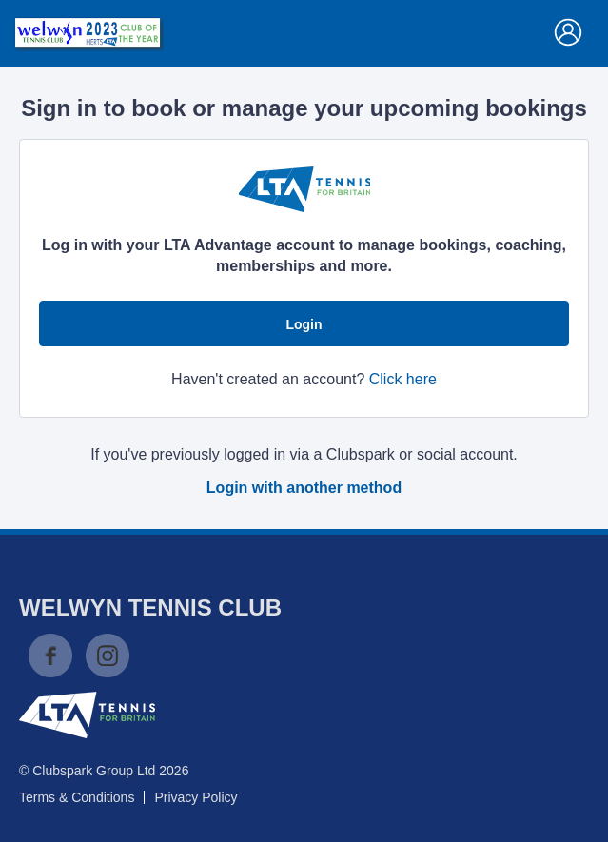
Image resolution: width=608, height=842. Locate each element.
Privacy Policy (195, 797)
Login (303, 324)
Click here (403, 379)
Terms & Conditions (76, 797)
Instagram (107, 655)
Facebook (50, 655)
